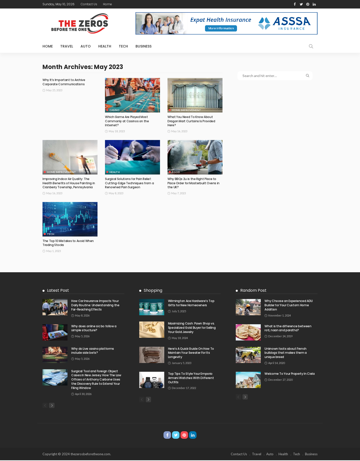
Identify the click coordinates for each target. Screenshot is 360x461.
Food (176, 172)
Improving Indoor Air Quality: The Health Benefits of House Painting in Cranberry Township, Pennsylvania (68, 183)
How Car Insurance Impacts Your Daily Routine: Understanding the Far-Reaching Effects (95, 305)
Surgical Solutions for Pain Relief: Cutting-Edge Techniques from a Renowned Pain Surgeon (129, 183)
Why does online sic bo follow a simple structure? (93, 328)
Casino (115, 110)
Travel (66, 46)
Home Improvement (186, 110)
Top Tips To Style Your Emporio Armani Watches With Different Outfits (191, 378)
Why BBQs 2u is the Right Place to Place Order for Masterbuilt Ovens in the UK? (194, 183)
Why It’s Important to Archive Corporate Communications (63, 82)
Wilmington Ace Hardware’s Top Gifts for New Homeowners (191, 303)
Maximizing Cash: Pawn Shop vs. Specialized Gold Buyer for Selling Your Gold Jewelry (192, 327)
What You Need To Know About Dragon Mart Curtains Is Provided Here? (191, 121)
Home (107, 4)
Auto (85, 46)
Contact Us (89, 4)
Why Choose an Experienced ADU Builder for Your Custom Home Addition (288, 305)
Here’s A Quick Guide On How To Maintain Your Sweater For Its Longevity (191, 352)
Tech (123, 46)
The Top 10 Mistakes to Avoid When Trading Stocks (68, 243)
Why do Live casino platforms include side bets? (92, 350)
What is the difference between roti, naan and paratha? (287, 328)
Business (144, 46)
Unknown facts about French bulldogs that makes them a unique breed (285, 352)
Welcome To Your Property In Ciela (289, 374)
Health (104, 46)
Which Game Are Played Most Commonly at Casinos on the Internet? (127, 121)
